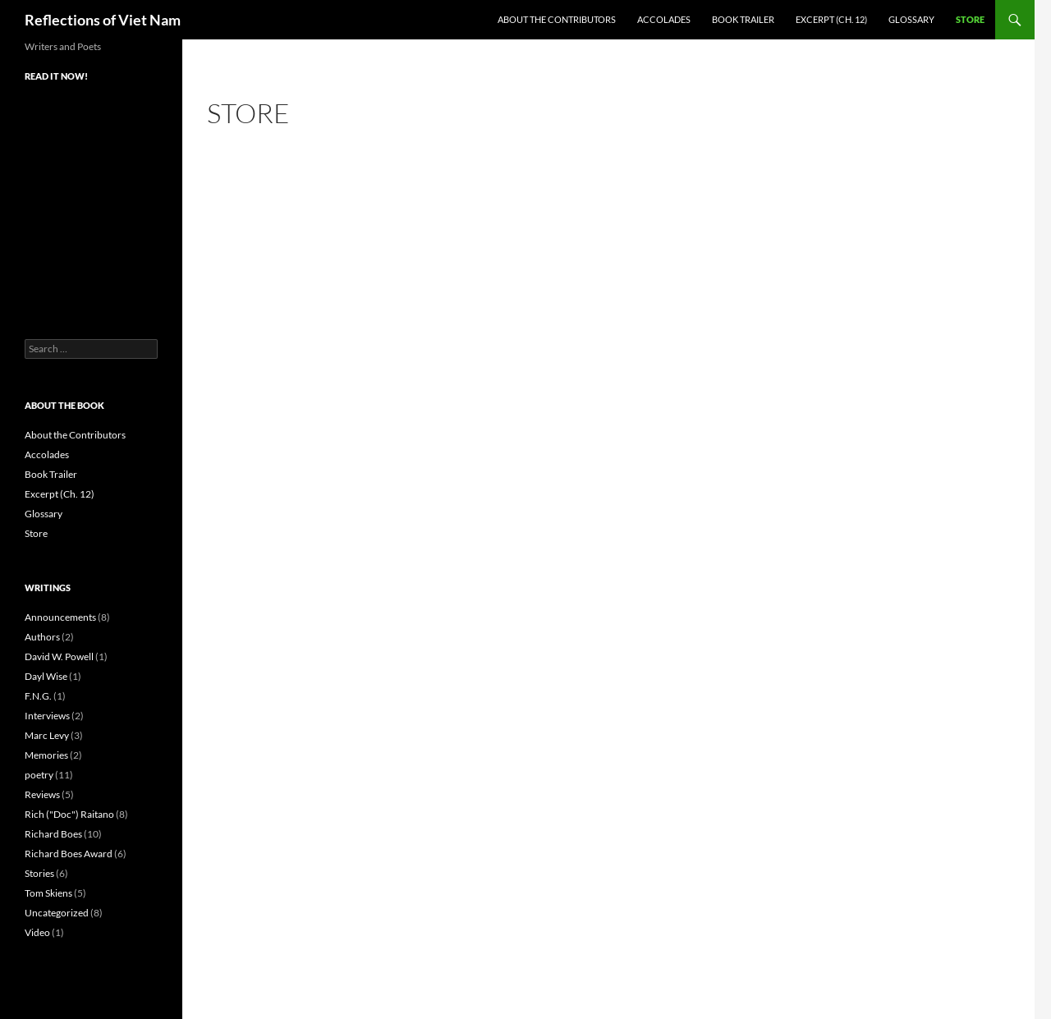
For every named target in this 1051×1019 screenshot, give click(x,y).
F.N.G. (38, 696)
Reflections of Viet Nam (103, 20)
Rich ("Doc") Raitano (69, 814)
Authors (42, 637)
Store (970, 19)
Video (37, 932)
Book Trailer (743, 19)
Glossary (911, 19)
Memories (46, 755)
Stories (39, 873)
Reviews (42, 794)
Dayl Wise (46, 676)
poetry (39, 775)
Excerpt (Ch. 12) (831, 19)
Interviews (47, 715)
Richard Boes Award (68, 853)
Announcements (60, 617)
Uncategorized (57, 913)
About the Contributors (557, 19)
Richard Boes (53, 834)
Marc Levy (47, 735)
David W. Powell (59, 656)
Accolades (664, 19)
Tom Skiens (48, 893)
